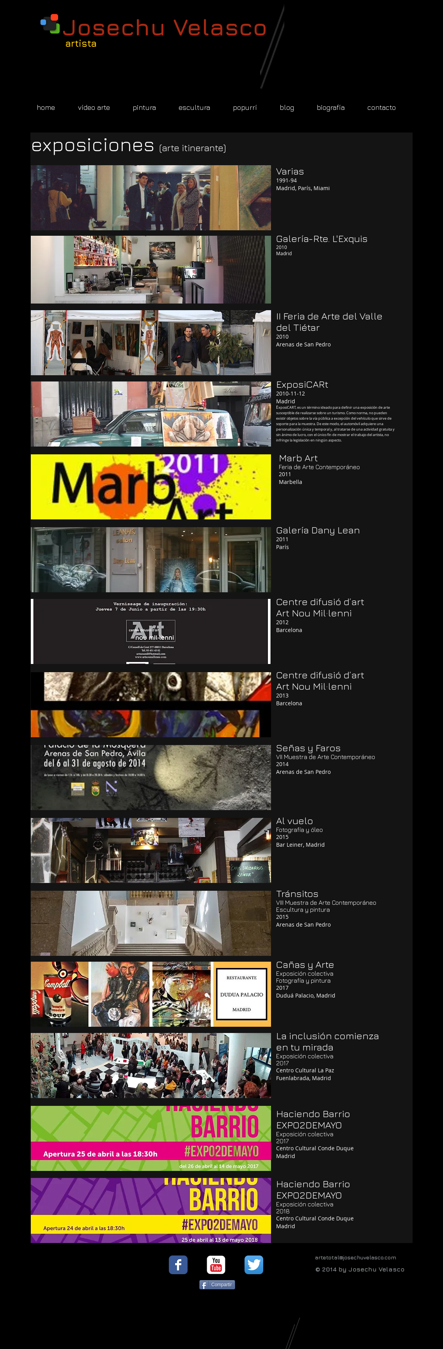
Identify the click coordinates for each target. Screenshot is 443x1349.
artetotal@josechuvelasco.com (355, 1257)
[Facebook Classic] (178, 1264)
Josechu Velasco (165, 27)
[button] (151, 197)
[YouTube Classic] (216, 1264)
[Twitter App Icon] (254, 1264)
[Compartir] (217, 1284)
